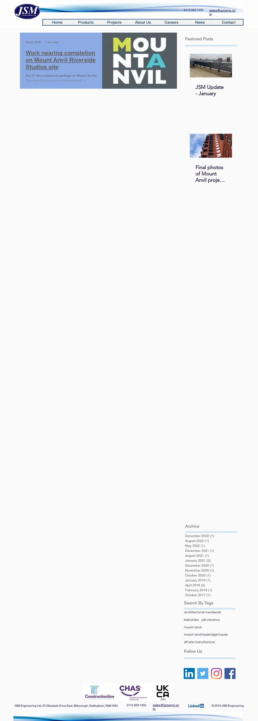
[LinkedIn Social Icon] (189, 673)
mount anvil (193, 627)
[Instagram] (216, 673)
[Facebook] (230, 673)
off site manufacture (199, 642)
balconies (191, 620)
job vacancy (211, 620)
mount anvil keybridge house (206, 634)
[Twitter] (202, 673)
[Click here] (196, 705)
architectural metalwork (202, 612)
